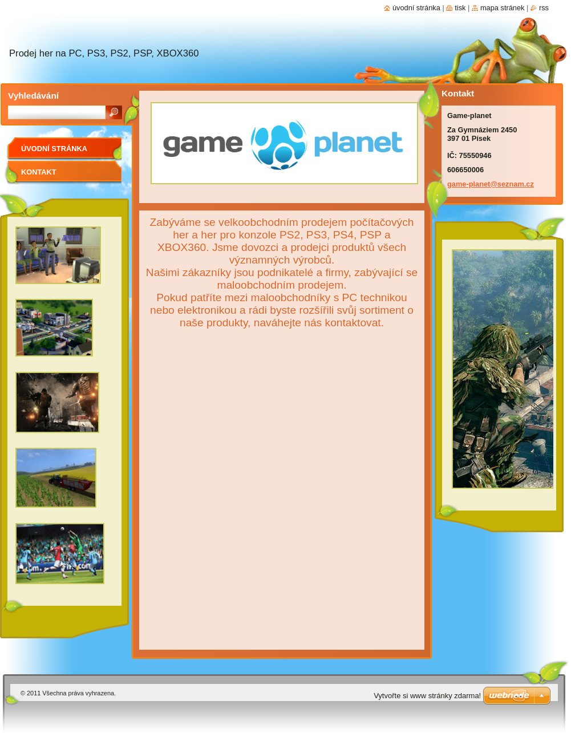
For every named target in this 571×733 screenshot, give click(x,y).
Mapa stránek (502, 7)
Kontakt (38, 172)
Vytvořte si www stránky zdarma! (427, 695)
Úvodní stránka (54, 148)
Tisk (460, 7)
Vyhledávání (33, 95)
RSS (544, 7)
